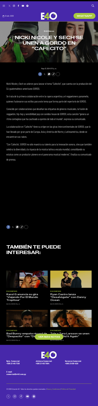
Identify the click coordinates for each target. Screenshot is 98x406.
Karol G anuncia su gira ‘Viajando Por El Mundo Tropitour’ (22, 321)
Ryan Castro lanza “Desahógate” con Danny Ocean (68, 321)
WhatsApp (84, 16)
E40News (49, 31)
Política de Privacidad (68, 389)
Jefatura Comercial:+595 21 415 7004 (44, 362)
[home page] (49, 16)
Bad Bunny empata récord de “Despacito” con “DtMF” (26, 359)
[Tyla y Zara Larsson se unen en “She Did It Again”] (71, 342)
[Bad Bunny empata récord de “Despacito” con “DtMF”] (27, 342)
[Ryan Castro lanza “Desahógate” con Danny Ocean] (71, 303)
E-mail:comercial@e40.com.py (16, 372)
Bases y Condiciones (53, 389)
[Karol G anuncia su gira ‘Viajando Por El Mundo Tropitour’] (27, 303)
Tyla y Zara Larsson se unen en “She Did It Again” (69, 359)
